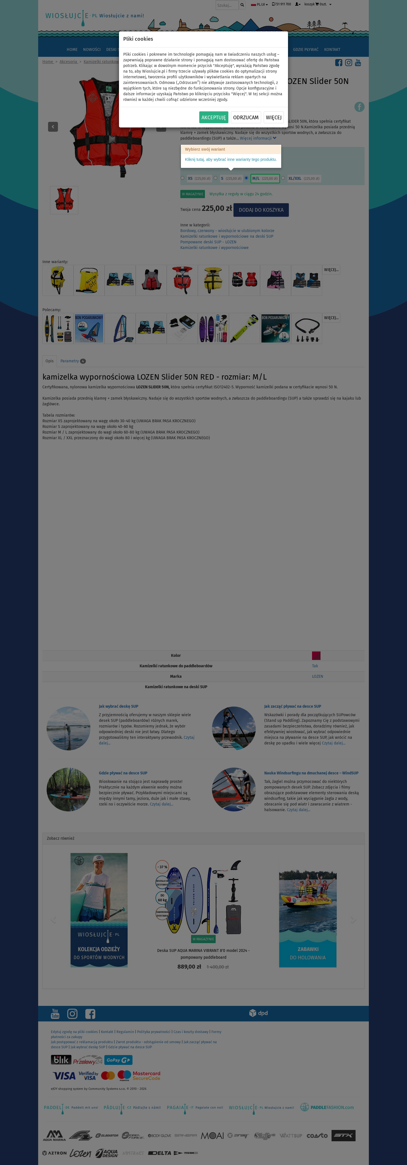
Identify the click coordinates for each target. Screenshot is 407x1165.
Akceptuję (214, 117)
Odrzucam (246, 117)
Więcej (274, 117)
